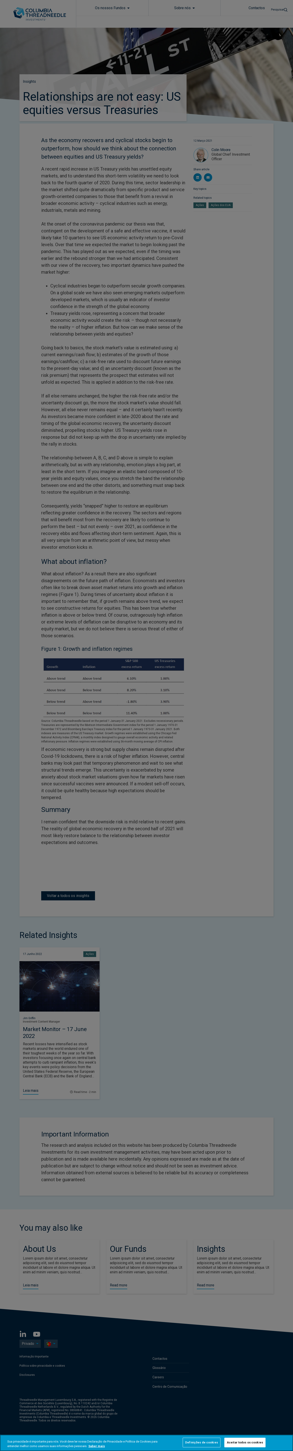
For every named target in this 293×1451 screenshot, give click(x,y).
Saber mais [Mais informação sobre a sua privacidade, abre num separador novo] (96, 1446)
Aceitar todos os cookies (245, 1442)
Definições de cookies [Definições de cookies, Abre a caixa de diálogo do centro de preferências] (201, 1442)
